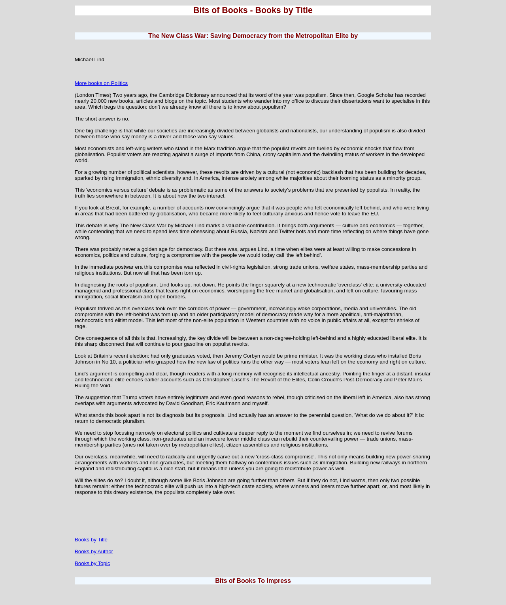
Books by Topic (92, 563)
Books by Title (91, 540)
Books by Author (94, 551)
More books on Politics (101, 83)
